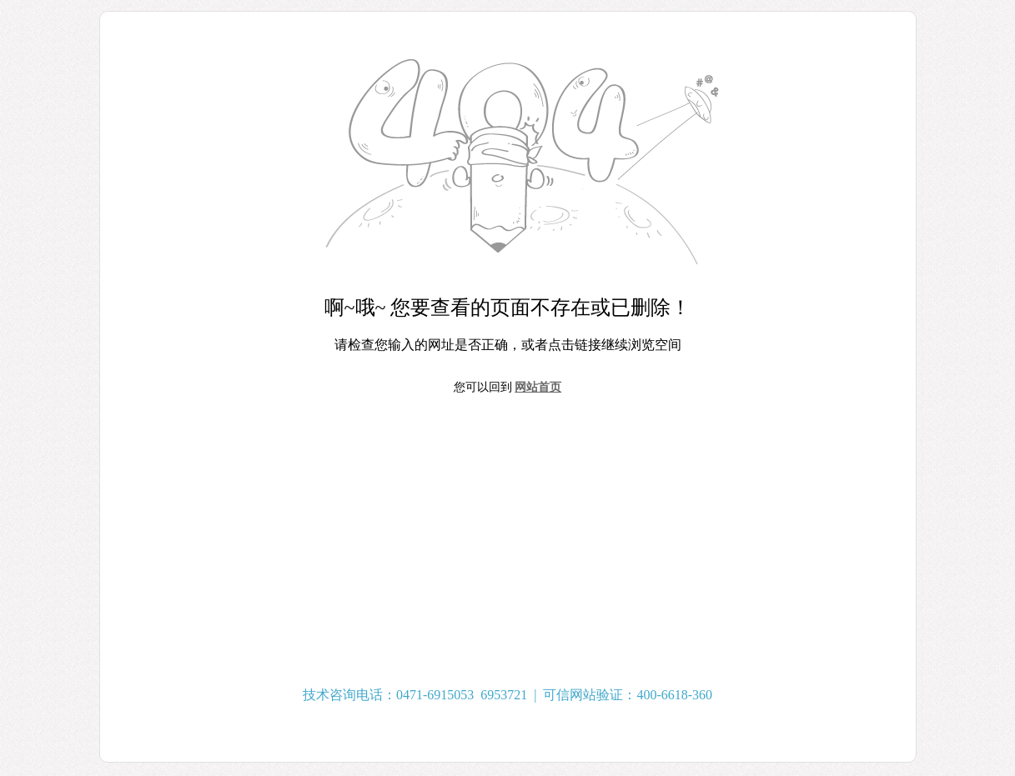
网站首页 (538, 387)
